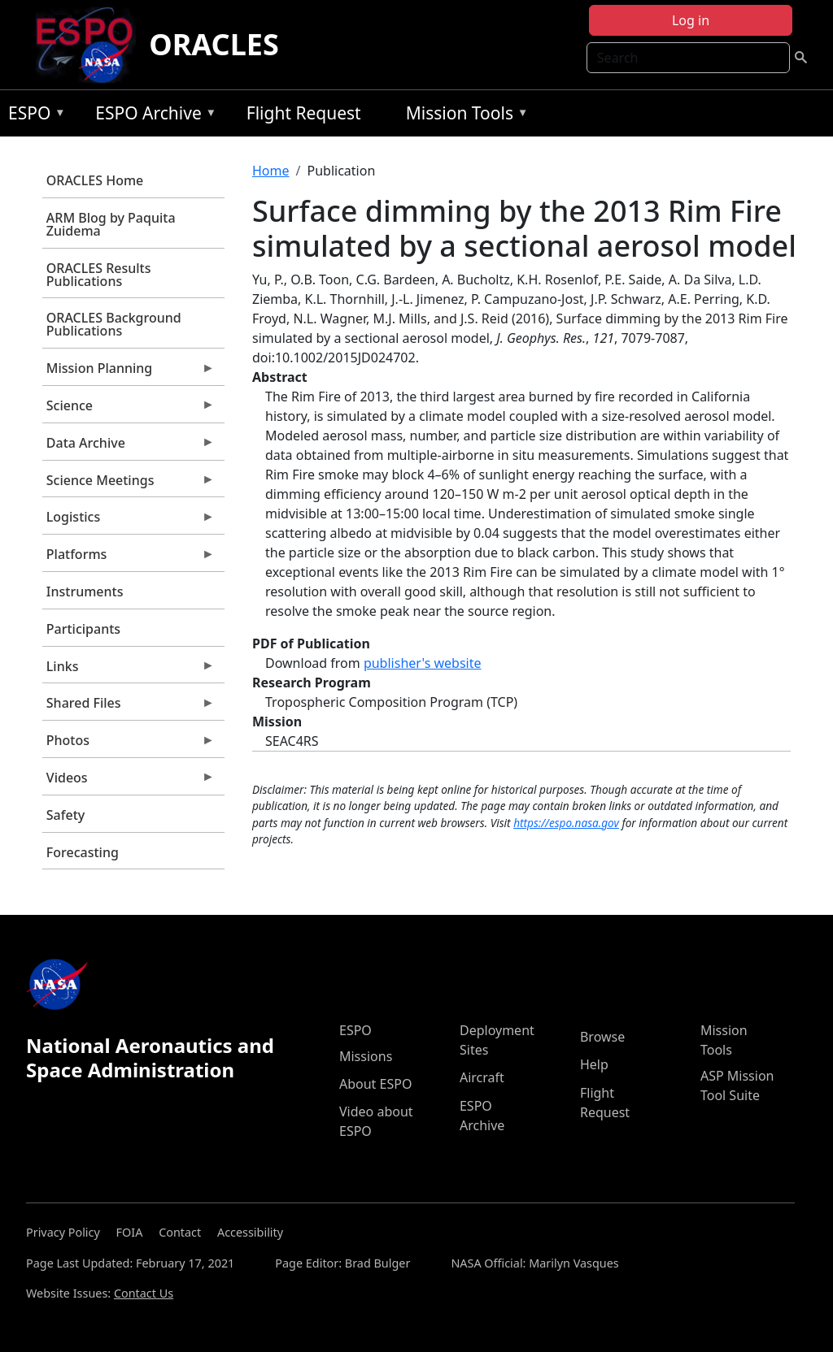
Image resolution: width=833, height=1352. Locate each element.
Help (594, 1064)
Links (128, 670)
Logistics (128, 521)
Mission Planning (128, 372)
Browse (602, 1037)
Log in (690, 20)
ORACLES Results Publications (98, 274)
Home (271, 171)
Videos (128, 782)
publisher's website (423, 663)
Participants (83, 629)
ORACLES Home (94, 180)
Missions (365, 1056)
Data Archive (128, 447)
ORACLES (214, 44)
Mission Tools (463, 116)
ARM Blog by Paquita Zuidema (111, 224)
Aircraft (482, 1077)
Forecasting (82, 852)
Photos (128, 744)
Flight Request (303, 113)
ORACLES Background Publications (113, 324)
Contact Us (143, 1293)
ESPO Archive (151, 116)
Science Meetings (128, 484)
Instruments (85, 591)
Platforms (128, 558)
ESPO (33, 116)
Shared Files (128, 707)
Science (128, 409)
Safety (65, 815)
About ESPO (375, 1084)
